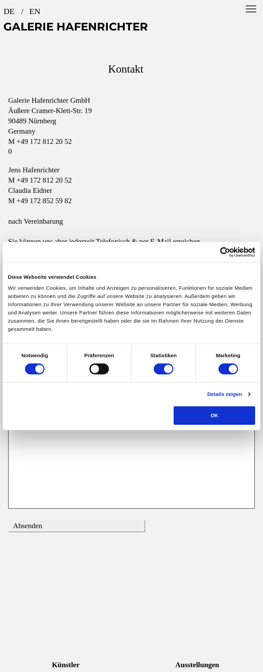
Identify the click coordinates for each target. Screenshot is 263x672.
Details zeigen (224, 394)
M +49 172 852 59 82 (40, 201)
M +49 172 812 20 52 (40, 141)
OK (214, 415)
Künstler (66, 665)
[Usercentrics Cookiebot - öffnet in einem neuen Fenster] (225, 252)
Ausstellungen (197, 665)
